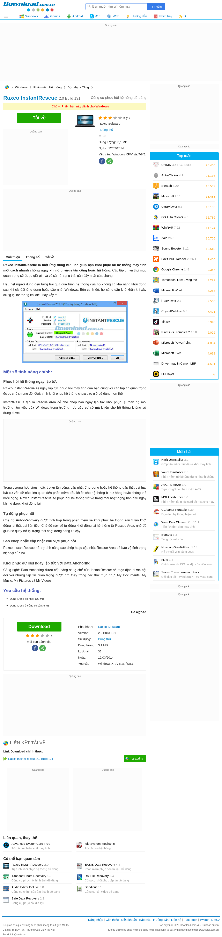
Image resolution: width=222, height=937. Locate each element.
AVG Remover (173, 484)
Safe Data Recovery (28, 898)
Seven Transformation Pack (180, 572)
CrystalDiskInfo (174, 311)
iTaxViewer (171, 300)
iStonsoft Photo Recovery (31, 876)
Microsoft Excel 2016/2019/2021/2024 (176, 354)
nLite (167, 559)
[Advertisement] (111, 56)
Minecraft (171, 196)
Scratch (170, 185)
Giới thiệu (13, 257)
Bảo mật (144, 919)
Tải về (49, 257)
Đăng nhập (95, 919)
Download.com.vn (6, 87)
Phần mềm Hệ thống (48, 87)
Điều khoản (129, 919)
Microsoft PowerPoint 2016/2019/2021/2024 (176, 344)
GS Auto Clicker (174, 217)
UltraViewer (171, 206)
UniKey (176, 166)
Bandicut (93, 887)
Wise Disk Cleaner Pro (180, 522)
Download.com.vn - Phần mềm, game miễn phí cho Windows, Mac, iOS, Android (29, 6)
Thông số (32, 257)
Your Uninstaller (174, 472)
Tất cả (8, 16)
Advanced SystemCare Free (31, 843)
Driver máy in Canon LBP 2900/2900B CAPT (178, 365)
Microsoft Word (176, 291)
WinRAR (170, 227)
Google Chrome (175, 269)
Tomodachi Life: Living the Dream (179, 281)
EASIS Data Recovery (102, 864)
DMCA (215, 919)
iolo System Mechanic (100, 843)
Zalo (167, 238)
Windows (21, 87)
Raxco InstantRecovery (30, 864)
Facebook (190, 919)
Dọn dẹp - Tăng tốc (80, 87)
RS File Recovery (99, 876)
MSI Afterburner (174, 497)
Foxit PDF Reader (178, 259)
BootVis (169, 534)
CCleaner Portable (177, 509)
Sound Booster (175, 248)
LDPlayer (167, 374)
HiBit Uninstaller (174, 459)
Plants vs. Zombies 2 (179, 332)
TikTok (165, 321)
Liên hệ (176, 919)
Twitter (204, 919)
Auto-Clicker (172, 175)
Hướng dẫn (161, 919)
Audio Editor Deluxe (28, 887)
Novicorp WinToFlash (179, 547)
